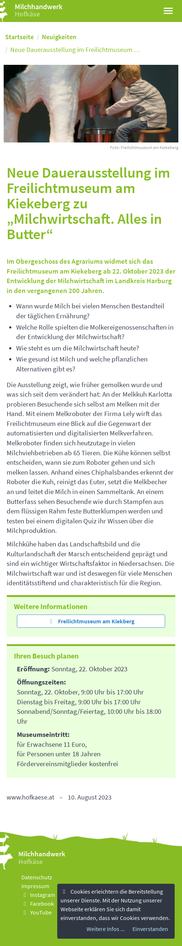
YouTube (36, 912)
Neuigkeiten (59, 37)
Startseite (19, 37)
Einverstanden (150, 929)
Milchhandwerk (38, 6)
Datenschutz (36, 877)
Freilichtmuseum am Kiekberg (91, 621)
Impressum (35, 886)
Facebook (37, 903)
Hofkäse (27, 13)
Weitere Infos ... (106, 929)
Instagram (38, 894)
